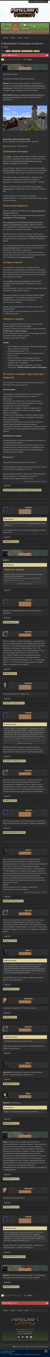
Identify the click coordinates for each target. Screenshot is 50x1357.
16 (25, 59)
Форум (15, 29)
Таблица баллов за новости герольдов (31, 367)
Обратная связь (19, 1347)
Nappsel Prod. (27, 1333)
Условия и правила (33, 1347)
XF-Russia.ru (9, 1353)
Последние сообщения (24, 32)
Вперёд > (29, 59)
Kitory (28, 1093)
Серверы (25, 28)
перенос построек (27, 51)
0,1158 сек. (17, 1354)
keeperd (28, 507)
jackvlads (28, 683)
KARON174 (8, 703)
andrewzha (28, 999)
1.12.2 (8, 51)
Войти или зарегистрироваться (38, 1)
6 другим (30, 490)
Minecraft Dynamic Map (21, 139)
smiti (6, 673)
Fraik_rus (23, 490)
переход (36, 51)
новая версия (16, 51)
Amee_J (28, 850)
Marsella (7, 541)
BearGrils (28, 632)
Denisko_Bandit (9, 490)
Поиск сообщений (9, 32)
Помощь (44, 1347)
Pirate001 (17, 490)
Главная (6, 28)
